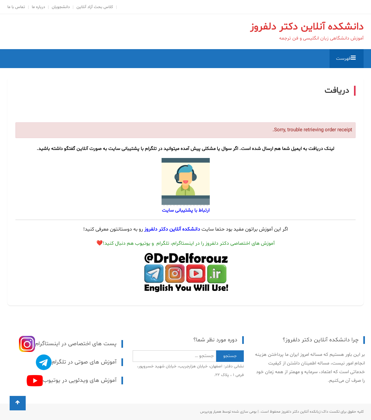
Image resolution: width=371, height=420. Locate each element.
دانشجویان (61, 7)
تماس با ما (16, 7)
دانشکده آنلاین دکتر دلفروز (307, 27)
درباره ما (38, 7)
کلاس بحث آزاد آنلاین (94, 7)
